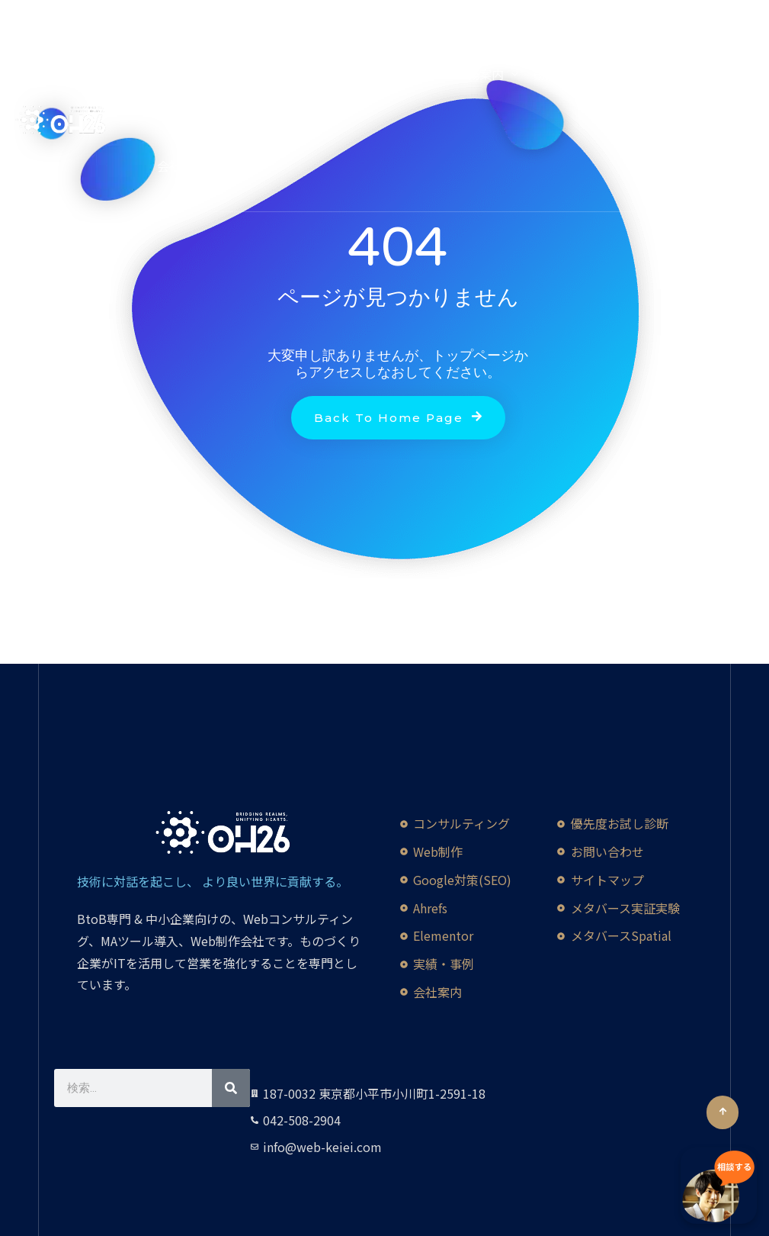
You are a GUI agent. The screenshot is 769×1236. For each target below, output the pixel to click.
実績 (600, 74)
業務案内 (479, 74)
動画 (545, 74)
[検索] (231, 1088)
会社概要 (181, 165)
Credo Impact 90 (204, 74)
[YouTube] (45, 15)
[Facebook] (22, 15)
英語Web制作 (403, 74)
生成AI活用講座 (309, 74)
